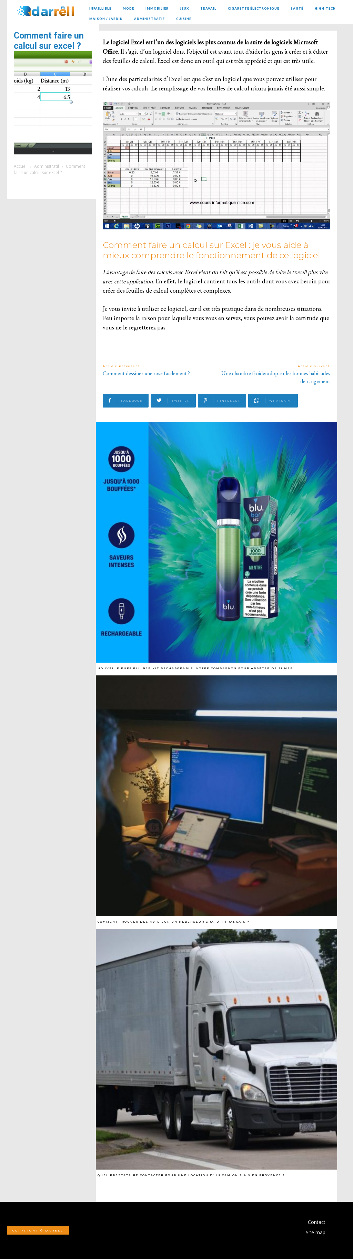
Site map (315, 1232)
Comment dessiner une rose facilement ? (146, 373)
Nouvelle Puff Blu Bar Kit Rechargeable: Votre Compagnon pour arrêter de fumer (195, 668)
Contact (316, 1222)
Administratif (46, 166)
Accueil (21, 166)
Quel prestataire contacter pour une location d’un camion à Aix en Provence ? (191, 1175)
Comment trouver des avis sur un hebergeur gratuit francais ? (174, 921)
